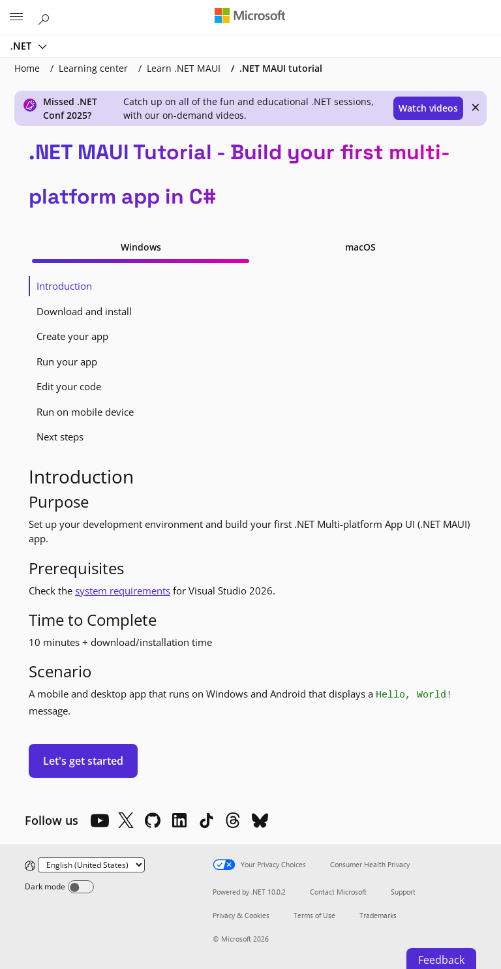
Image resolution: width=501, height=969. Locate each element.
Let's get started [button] (83, 761)
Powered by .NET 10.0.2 (249, 892)
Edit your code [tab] (69, 386)
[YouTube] (99, 820)
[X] (126, 820)
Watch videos (428, 108)
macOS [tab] (360, 247)
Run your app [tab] (67, 361)
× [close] (475, 107)
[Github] (153, 820)
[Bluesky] (260, 820)
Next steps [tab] (60, 436)
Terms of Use (314, 915)
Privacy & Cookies (241, 915)
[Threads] (233, 820)
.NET (22, 45)
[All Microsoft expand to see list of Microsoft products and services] (16, 17)
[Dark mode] (81, 886)
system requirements (122, 590)
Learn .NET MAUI (183, 68)
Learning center (93, 68)
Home (27, 68)
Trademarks (378, 915)
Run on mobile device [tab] (85, 411)
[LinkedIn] (179, 820)
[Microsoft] (250, 16)
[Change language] (91, 864)
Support (403, 892)
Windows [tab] (141, 247)
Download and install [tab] (84, 311)
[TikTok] (206, 820)
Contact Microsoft (338, 892)
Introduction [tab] (64, 285)
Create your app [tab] (72, 336)
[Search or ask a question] (46, 17)
